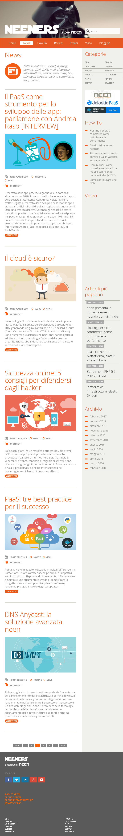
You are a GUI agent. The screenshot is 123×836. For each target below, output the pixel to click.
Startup (109, 83)
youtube (41, 779)
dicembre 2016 (98, 426)
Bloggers (104, 43)
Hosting (37, 680)
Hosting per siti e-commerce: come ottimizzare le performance (100, 136)
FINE (63, 745)
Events (74, 43)
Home (12, 43)
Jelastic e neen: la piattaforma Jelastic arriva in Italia (101, 356)
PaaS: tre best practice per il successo (38, 502)
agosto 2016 (97, 444)
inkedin (25, 779)
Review (58, 43)
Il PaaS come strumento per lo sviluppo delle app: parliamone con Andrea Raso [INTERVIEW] (40, 111)
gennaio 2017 (98, 421)
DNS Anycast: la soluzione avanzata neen (33, 622)
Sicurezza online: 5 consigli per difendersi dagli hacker (38, 380)
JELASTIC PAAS (13, 803)
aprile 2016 (96, 458)
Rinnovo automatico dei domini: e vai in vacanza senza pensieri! (104, 157)
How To (42, 43)
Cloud (37, 308)
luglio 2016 (96, 449)
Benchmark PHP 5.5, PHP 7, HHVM (101, 373)
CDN (87, 62)
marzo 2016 (97, 463)
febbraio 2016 (98, 468)
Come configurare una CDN (103, 181)
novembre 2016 (99, 430)
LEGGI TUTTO (11, 235)
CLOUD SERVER (13, 797)
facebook (8, 779)
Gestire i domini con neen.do (101, 147)
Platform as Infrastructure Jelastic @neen (102, 391)
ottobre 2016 (97, 435)
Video (88, 43)
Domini (109, 66)
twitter (16, 779)
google (33, 779)
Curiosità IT (91, 66)
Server (88, 83)
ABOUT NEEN (12, 794)
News (26, 43)
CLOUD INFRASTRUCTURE (19, 800)
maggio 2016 (97, 454)
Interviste (40, 176)
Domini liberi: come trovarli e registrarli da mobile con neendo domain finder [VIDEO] (103, 170)
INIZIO (17, 745)
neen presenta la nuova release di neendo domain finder (103, 312)
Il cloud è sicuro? (30, 258)
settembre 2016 (99, 440)
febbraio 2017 (98, 416)
